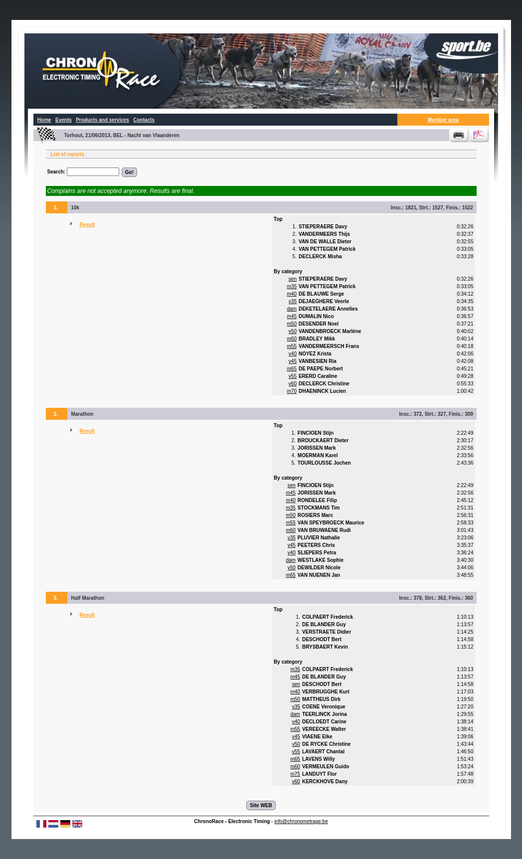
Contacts (144, 120)
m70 (292, 391)
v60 (293, 383)
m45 (292, 316)
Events (63, 120)
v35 (293, 301)
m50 (292, 324)
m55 (292, 346)
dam (292, 309)
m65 (292, 368)
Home (44, 120)
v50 (293, 331)
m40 (292, 294)
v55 (293, 376)
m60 (292, 339)
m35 (292, 286)
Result (87, 224)
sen (293, 279)
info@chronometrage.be (301, 821)
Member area (443, 120)
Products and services (102, 120)
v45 (293, 361)
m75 (295, 774)
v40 (293, 353)
